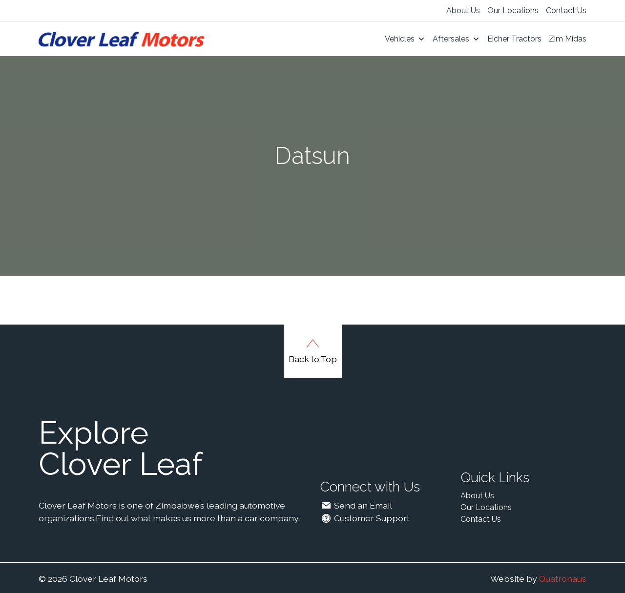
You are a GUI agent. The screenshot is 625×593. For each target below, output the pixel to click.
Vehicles (405, 39)
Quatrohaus (562, 578)
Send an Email (356, 505)
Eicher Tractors (514, 38)
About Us (463, 10)
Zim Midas (567, 38)
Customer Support (365, 518)
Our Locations (513, 10)
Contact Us (566, 10)
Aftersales (456, 39)
